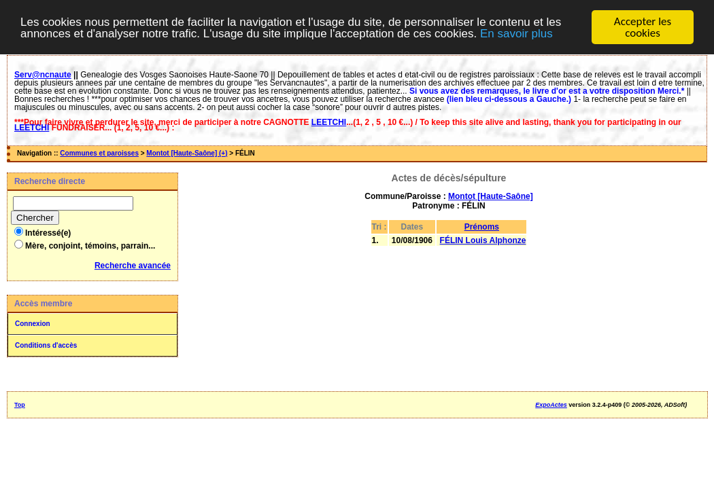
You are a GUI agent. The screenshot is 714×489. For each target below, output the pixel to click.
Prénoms (481, 227)
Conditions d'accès (46, 345)
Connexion (32, 323)
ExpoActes (551, 404)
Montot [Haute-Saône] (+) (186, 153)
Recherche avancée (133, 265)
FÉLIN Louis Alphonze (483, 240)
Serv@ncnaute (42, 74)
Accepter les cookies (642, 27)
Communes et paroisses (99, 153)
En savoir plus (516, 32)
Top (19, 404)
